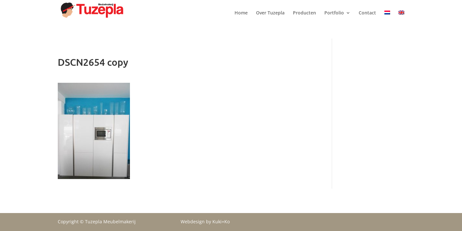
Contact (367, 19)
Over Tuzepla (270, 19)
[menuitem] (387, 24)
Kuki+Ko (221, 221)
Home (241, 19)
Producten (304, 19)
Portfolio (334, 19)
